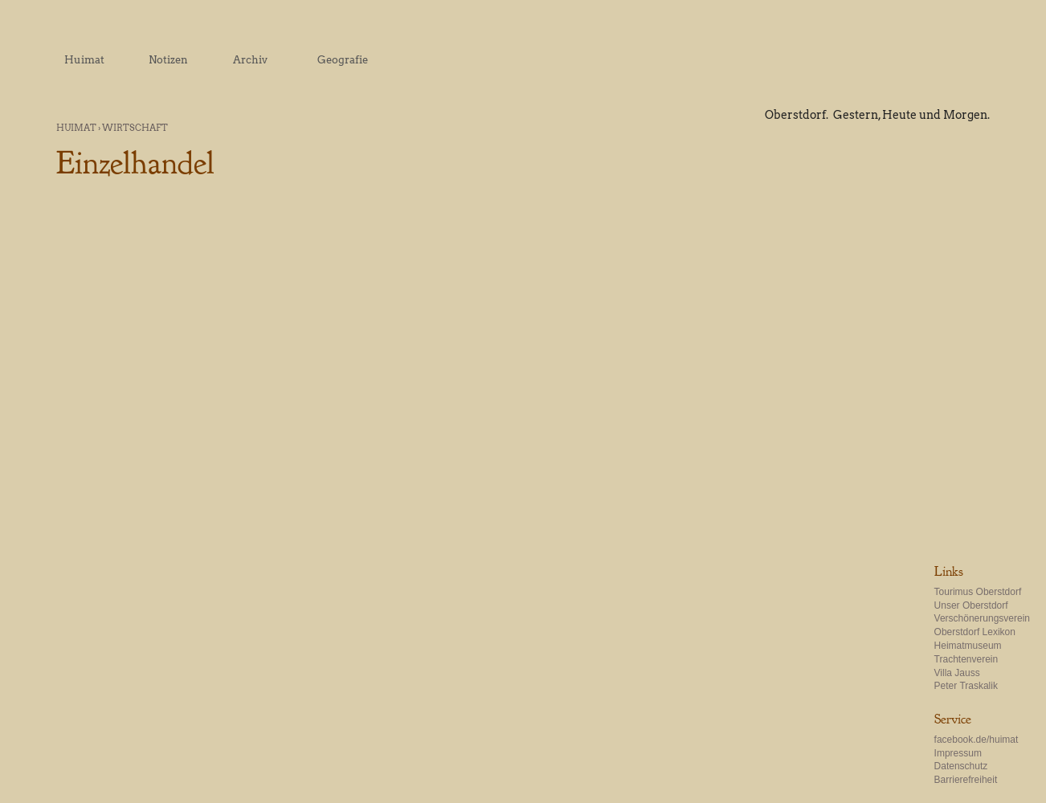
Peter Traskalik (966, 685)
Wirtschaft (135, 127)
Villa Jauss (957, 673)
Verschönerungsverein (982, 618)
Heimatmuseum (968, 645)
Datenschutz (961, 766)
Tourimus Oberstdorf (978, 591)
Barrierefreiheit (966, 779)
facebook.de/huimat (976, 739)
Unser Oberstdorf (971, 605)
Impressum (958, 753)
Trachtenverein (966, 659)
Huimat (76, 127)
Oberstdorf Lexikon (974, 632)
